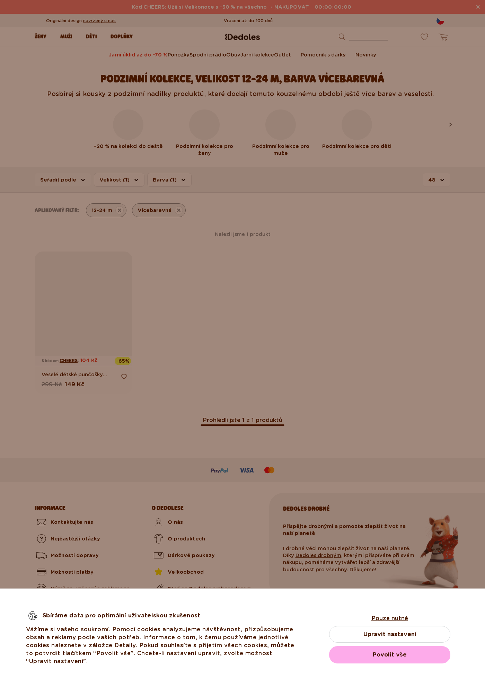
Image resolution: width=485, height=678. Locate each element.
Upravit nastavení (389, 634)
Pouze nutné (389, 618)
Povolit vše (390, 654)
